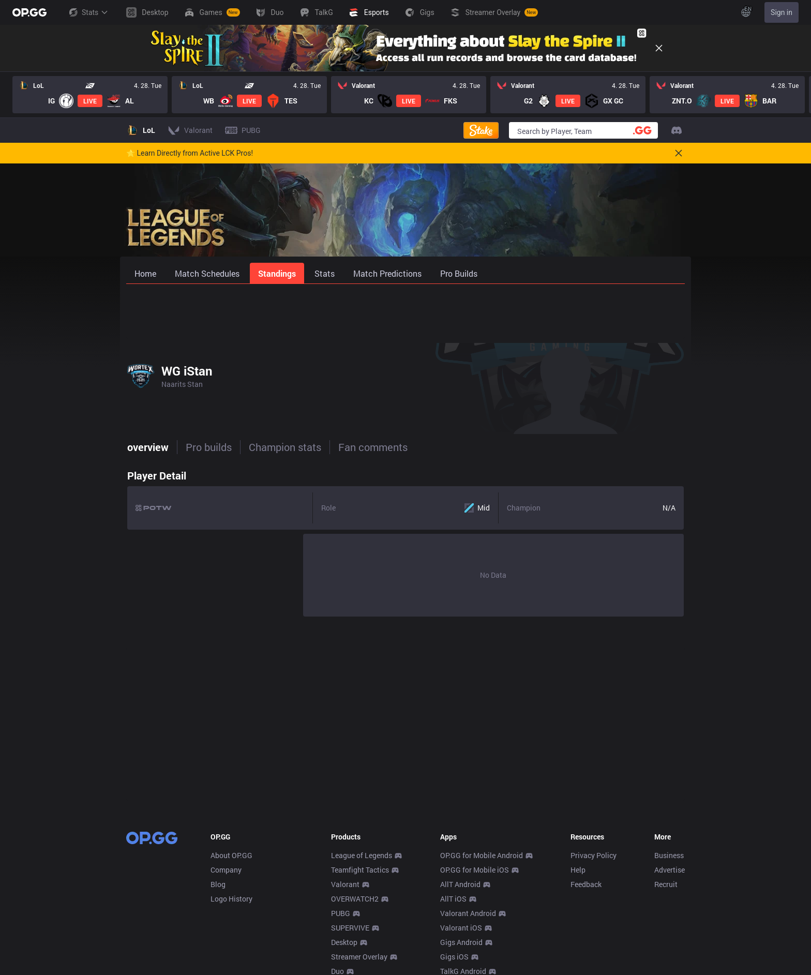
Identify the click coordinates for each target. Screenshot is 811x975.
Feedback (586, 884)
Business (669, 855)
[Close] (659, 48)
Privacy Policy (593, 855)
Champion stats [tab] (284, 447)
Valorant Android (468, 913)
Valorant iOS (461, 928)
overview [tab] (147, 447)
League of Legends (361, 855)
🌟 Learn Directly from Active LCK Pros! (189, 153)
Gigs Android (461, 942)
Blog (218, 884)
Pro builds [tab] (208, 447)
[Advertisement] (405, 311)
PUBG (340, 913)
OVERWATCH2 (355, 899)
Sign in (781, 12)
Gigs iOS (454, 957)
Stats (88, 12)
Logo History (231, 899)
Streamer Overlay (359, 957)
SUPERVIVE (350, 928)
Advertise (669, 870)
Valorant (345, 884)
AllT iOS (453, 899)
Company (226, 870)
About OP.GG (231, 855)
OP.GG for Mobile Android (481, 855)
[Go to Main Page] (29, 12)
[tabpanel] (405, 540)
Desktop (344, 942)
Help (577, 870)
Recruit (666, 884)
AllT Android (460, 884)
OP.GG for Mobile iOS (474, 870)
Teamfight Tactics (360, 870)
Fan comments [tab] (372, 447)
